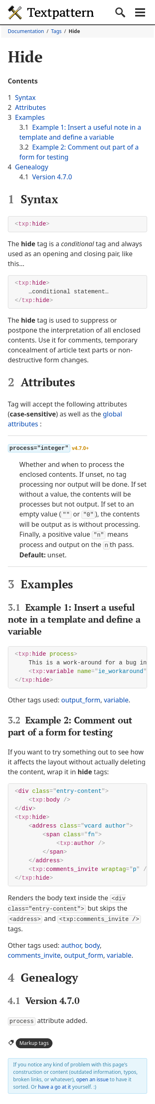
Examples (30, 117)
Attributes (30, 107)
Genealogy (31, 166)
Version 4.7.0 (52, 176)
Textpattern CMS (51, 12)
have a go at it (54, 1083)
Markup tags (34, 1039)
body (92, 942)
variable (116, 698)
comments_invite (34, 952)
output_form (80, 698)
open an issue (92, 1076)
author (71, 942)
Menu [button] (140, 12)
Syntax (25, 97)
